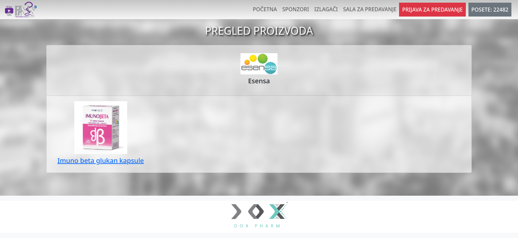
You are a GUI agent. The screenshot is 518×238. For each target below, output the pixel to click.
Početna (265, 9)
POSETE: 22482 (489, 9)
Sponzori (295, 9)
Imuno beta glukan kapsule (100, 160)
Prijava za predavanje (432, 9)
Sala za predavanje (370, 9)
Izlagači (326, 9)
